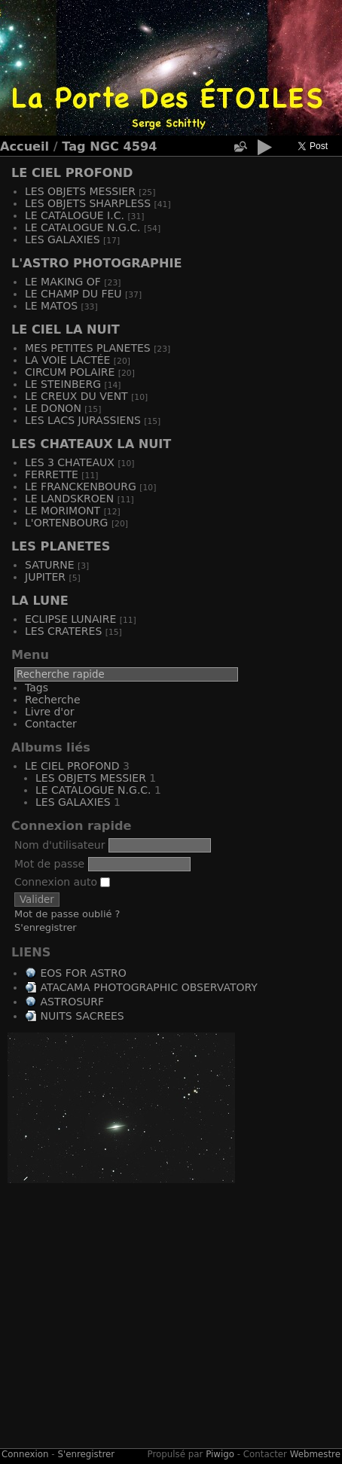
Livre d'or (50, 712)
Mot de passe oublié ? (67, 914)
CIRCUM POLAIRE (70, 372)
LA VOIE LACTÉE (67, 360)
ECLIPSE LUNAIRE (70, 619)
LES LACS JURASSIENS (83, 420)
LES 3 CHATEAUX (70, 462)
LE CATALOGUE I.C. (74, 215)
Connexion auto (62, 882)
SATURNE (49, 565)
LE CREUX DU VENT (76, 396)
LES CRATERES (63, 631)
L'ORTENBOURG (66, 523)
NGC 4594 (123, 146)
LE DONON (53, 408)
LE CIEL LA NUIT (65, 329)
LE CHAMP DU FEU (73, 294)
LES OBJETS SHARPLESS (88, 203)
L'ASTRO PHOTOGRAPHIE (96, 263)
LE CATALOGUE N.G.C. (83, 227)
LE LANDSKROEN (69, 499)
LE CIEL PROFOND (72, 173)
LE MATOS (51, 306)
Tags (36, 688)
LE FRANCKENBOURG (80, 486)
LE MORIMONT (62, 511)
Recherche (53, 700)
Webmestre (315, 1454)
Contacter (51, 724)
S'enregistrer (45, 927)
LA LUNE (40, 600)
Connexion (25, 1454)
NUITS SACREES (82, 1016)
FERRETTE (51, 474)
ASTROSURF (72, 1002)
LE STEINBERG (63, 384)
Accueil (24, 146)
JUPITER (45, 577)
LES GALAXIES (62, 239)
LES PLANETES (60, 546)
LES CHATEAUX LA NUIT (91, 444)
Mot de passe (49, 864)
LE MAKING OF (63, 282)
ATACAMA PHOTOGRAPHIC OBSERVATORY (148, 987)
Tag (73, 146)
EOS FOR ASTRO (83, 973)
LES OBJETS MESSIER (80, 191)
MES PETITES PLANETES (88, 348)
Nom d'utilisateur (59, 845)
